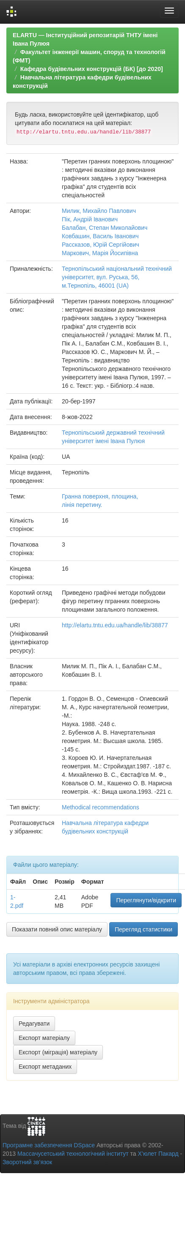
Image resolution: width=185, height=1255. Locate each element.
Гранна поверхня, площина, (100, 496)
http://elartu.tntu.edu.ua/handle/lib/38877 (115, 625)
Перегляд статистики (143, 929)
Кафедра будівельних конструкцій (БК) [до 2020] (91, 68)
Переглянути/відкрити (146, 900)
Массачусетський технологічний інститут (73, 1153)
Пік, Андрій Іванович (90, 219)
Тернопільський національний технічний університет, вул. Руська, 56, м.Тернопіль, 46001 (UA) (117, 277)
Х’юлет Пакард (158, 1153)
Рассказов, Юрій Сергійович (100, 244)
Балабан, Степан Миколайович (104, 227)
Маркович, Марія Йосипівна (100, 253)
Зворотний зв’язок (27, 1162)
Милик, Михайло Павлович (99, 210)
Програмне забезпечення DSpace (49, 1145)
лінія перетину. (82, 504)
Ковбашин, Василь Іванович (100, 236)
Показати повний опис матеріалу (57, 929)
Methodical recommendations (100, 807)
